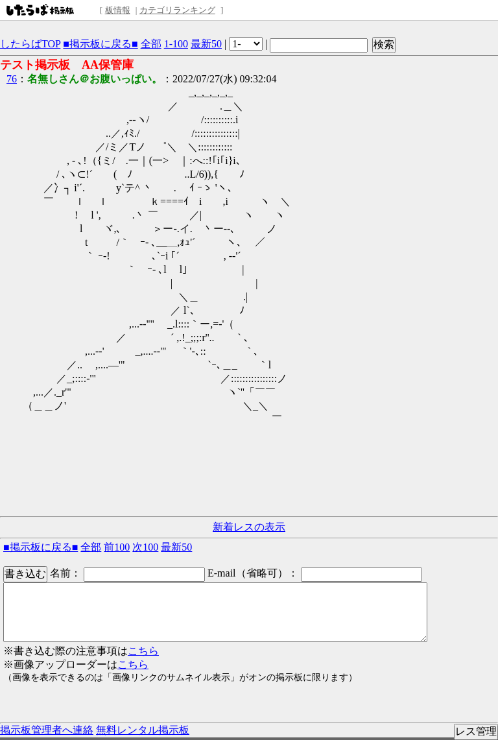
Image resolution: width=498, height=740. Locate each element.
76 (11, 78)
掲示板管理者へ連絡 (46, 729)
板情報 (117, 10)
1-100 (176, 43)
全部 (151, 43)
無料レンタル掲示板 (142, 729)
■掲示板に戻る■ (100, 43)
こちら (143, 650)
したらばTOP (30, 43)
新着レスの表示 (249, 526)
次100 (145, 547)
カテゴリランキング (177, 10)
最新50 (206, 43)
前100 (117, 547)
